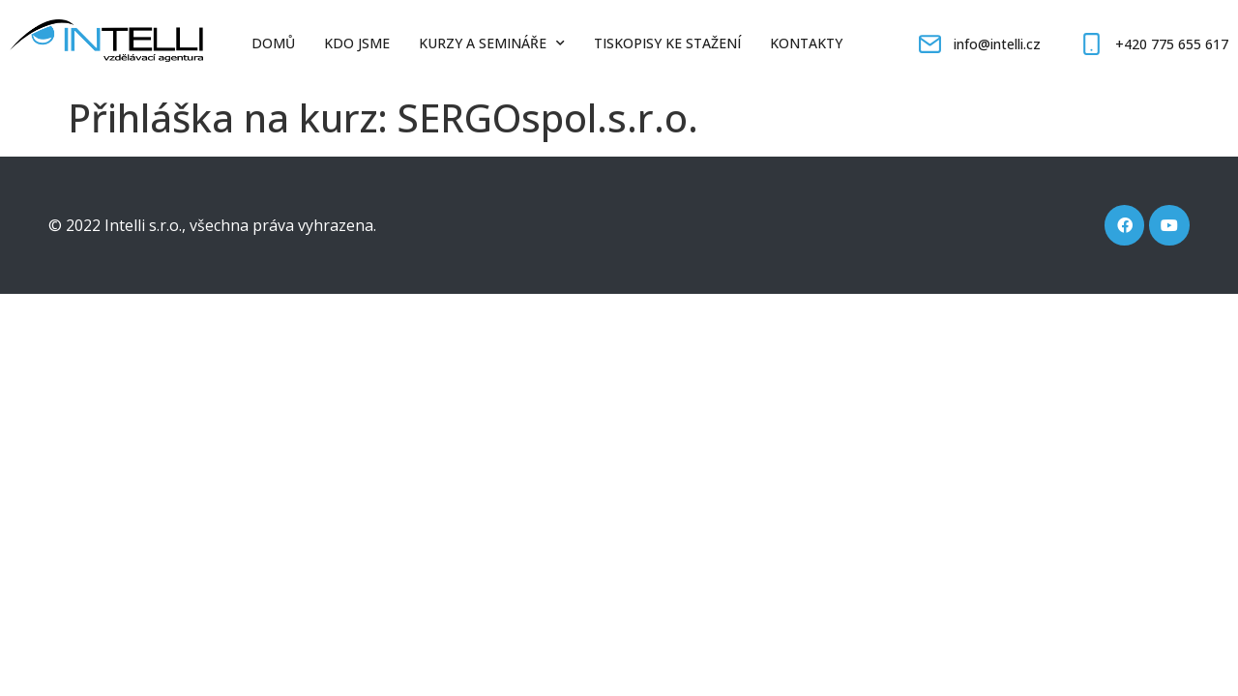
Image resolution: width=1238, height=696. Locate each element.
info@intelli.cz (997, 44)
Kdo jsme (357, 43)
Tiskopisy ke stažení (667, 43)
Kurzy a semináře (492, 43)
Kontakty (806, 43)
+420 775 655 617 (1171, 44)
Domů (273, 43)
